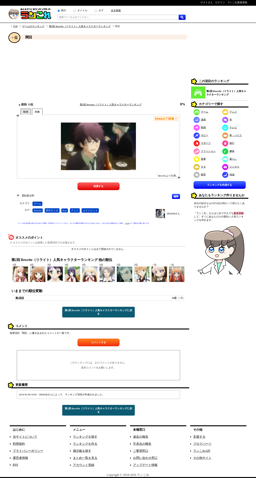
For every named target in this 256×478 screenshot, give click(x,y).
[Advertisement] (98, 71)
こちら (127, 223)
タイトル (82, 10)
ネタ (200, 166)
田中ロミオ (52, 210)
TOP (15, 26)
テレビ (229, 127)
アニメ (74, 210)
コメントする (98, 342)
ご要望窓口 (140, 450)
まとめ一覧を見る (85, 457)
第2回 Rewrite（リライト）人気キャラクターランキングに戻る (98, 312)
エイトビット (90, 210)
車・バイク (232, 135)
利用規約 (19, 443)
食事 (200, 158)
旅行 (228, 143)
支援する (199, 436)
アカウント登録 (83, 465)
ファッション (205, 151)
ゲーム (37, 203)
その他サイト (202, 457)
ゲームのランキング (33, 26)
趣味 (228, 151)
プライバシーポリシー (28, 450)
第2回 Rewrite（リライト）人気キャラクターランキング (80, 26)
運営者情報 (20, 457)
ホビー (201, 135)
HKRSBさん (173, 213)
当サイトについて (25, 436)
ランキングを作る (85, 443)
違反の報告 (140, 436)
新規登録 (239, 213)
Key (65, 210)
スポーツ (202, 143)
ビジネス (231, 166)
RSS (15, 464)
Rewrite (38, 210)
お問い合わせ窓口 (145, 457)
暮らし (229, 158)
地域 (228, 174)
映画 (200, 127)
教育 (200, 174)
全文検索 (116, 10)
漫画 (200, 119)
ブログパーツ (202, 443)
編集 (176, 196)
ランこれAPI (201, 450)
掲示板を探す (82, 450)
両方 (63, 10)
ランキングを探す (85, 436)
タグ (101, 10)
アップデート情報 (145, 465)
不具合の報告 (142, 443)
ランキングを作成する (219, 184)
